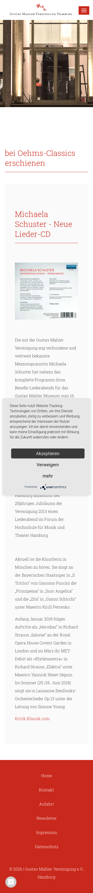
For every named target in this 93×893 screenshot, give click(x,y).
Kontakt (46, 789)
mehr (48, 475)
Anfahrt (46, 804)
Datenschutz (46, 846)
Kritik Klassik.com (32, 718)
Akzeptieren (48, 453)
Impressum (46, 832)
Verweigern (47, 464)
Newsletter (46, 818)
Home (46, 775)
